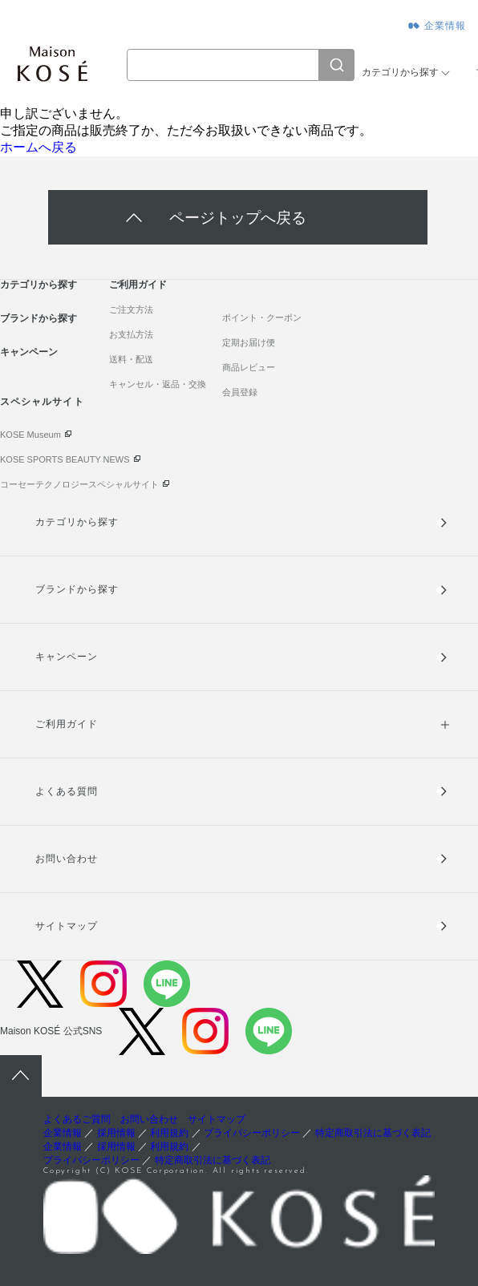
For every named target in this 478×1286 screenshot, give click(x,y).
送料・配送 (131, 359)
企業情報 (445, 25)
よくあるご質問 (77, 1119)
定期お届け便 (248, 342)
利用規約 (169, 1132)
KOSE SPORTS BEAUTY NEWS (65, 459)
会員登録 (239, 392)
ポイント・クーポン (262, 317)
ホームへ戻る (38, 147)
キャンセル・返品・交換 (157, 384)
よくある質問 (66, 791)
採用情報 (116, 1132)
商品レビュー (248, 367)
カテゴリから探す (400, 72)
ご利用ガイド (138, 284)
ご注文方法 (131, 309)
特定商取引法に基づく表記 (373, 1132)
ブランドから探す (38, 318)
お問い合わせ (66, 858)
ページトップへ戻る (237, 217)
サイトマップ (66, 926)
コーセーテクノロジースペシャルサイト (79, 484)
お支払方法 (131, 334)
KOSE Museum (30, 434)
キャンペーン (29, 352)
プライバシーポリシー (252, 1132)
